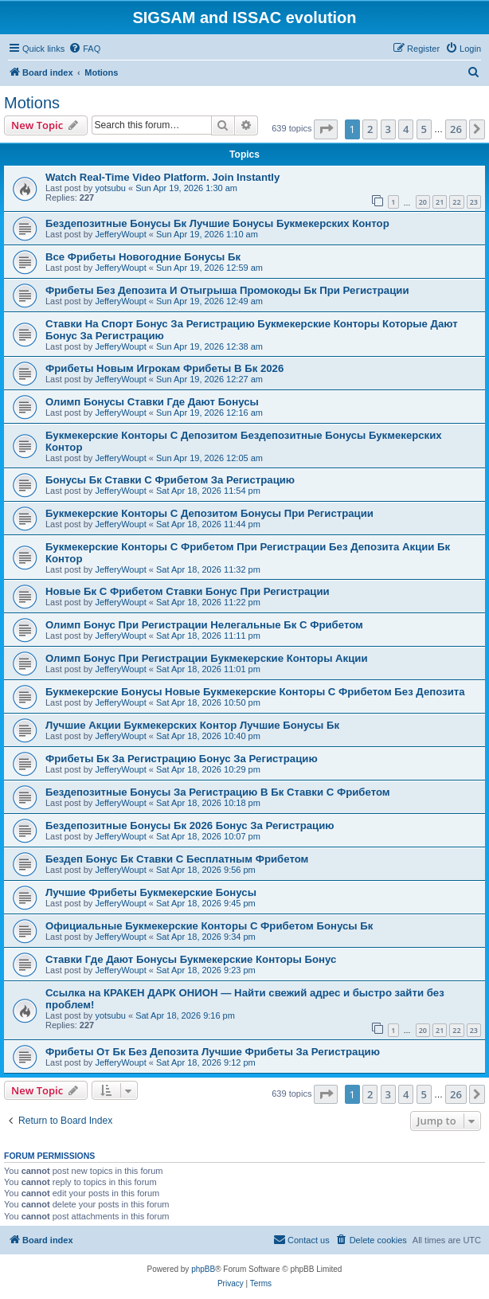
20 (423, 202)
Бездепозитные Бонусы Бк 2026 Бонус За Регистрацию (189, 825)
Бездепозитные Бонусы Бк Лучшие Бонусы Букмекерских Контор (217, 223)
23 (474, 202)
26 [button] (456, 129)
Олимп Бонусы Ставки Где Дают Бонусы (152, 402)
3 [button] (388, 129)
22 (456, 202)
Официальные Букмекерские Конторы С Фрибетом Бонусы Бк (209, 926)
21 (440, 202)
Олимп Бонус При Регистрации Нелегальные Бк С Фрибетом (204, 625)
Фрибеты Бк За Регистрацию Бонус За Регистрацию (181, 759)
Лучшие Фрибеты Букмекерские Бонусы (150, 892)
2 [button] (370, 129)
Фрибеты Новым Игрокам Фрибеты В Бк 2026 (164, 368)
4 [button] (406, 129)
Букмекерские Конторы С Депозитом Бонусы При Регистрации (209, 513)
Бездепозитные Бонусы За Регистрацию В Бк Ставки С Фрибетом (217, 792)
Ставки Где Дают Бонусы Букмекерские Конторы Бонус (190, 959)
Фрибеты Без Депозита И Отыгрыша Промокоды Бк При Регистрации (227, 290)
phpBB (203, 1269)
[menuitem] (84, 48)
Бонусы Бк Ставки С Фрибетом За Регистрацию (170, 480)
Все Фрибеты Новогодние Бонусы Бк (143, 257)
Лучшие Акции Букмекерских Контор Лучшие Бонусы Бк (192, 725)
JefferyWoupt (120, 234)
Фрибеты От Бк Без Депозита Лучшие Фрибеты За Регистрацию (212, 1052)
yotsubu (110, 188)
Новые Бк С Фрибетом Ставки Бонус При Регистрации (187, 591)
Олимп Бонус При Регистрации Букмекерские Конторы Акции (206, 658)
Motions (32, 103)
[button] (326, 129)
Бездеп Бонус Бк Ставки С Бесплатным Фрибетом (176, 859)
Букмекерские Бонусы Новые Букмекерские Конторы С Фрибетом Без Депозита (255, 692)
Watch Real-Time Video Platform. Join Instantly (162, 177)
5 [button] (424, 129)
